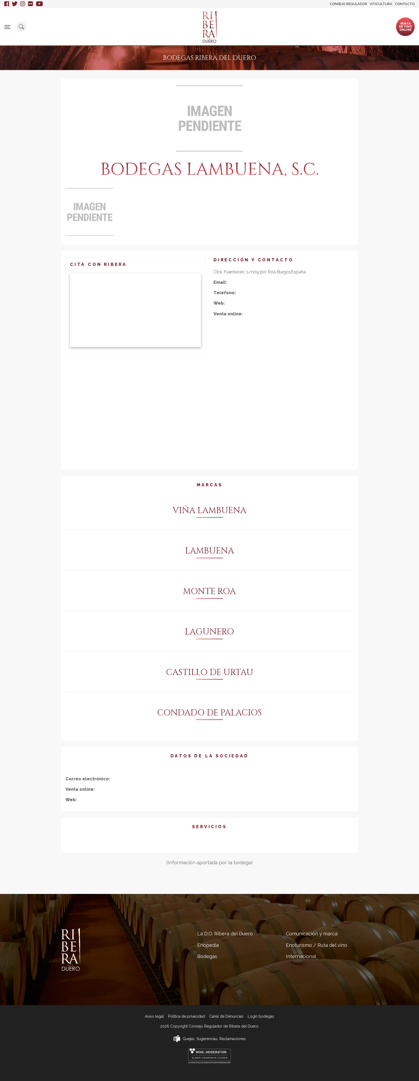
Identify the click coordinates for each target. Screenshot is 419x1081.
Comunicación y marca (248, 26)
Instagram (22, 4)
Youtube (39, 4)
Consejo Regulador (348, 4)
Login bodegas (261, 1016)
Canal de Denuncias (226, 1016)
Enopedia (151, 24)
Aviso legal (154, 1016)
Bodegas (178, 24)
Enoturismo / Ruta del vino (299, 26)
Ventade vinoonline (405, 26)
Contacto (405, 4)
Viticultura (381, 4)
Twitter (14, 4)
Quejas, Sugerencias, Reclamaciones (214, 1039)
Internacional (343, 24)
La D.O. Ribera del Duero (111, 26)
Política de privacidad (186, 1016)
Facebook (6, 4)
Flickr (30, 4)
